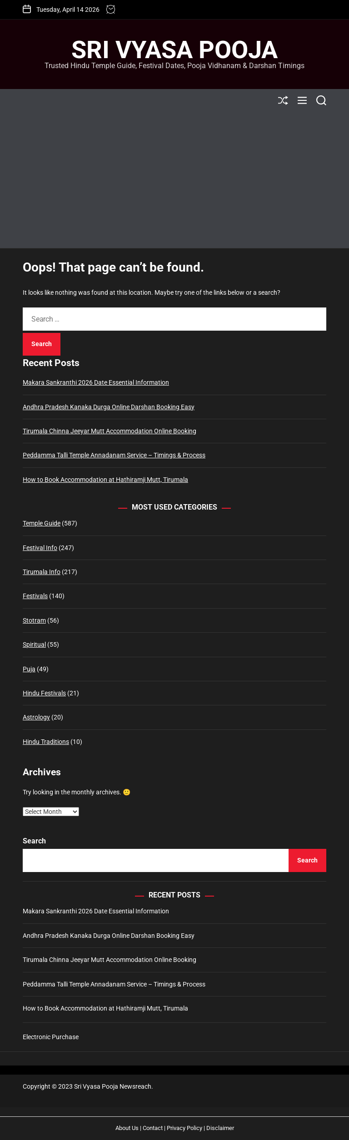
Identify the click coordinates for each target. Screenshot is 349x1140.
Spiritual (34, 644)
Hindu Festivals (44, 693)
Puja (29, 669)
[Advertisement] (174, 179)
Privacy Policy (184, 1128)
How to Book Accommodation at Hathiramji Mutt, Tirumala (105, 479)
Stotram (34, 620)
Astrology (36, 717)
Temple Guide (41, 523)
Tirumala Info (41, 571)
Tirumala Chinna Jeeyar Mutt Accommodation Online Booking (109, 431)
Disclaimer (220, 1128)
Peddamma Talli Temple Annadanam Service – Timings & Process (114, 455)
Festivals (35, 596)
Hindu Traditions (46, 741)
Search (34, 841)
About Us (127, 1128)
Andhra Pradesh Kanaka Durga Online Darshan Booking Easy (108, 407)
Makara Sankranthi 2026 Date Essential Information (96, 382)
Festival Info (40, 547)
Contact (153, 1128)
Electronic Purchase (51, 1037)
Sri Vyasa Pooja (174, 50)
